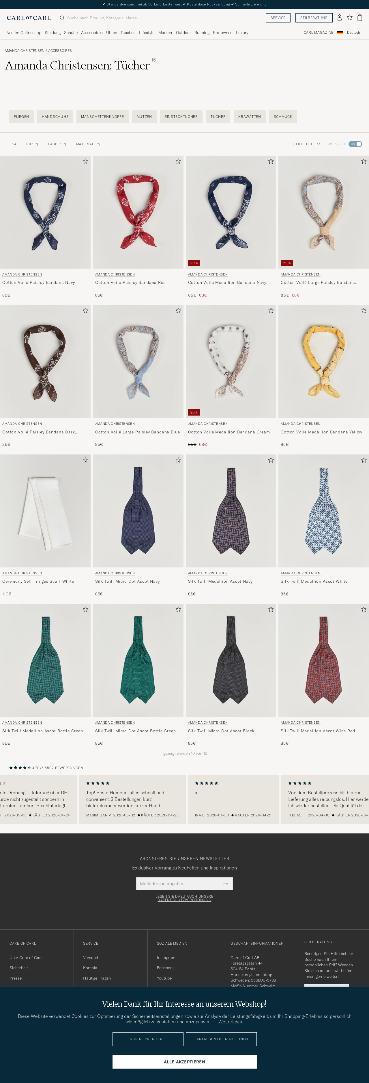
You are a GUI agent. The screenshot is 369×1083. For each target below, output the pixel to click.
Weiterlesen (230, 1021)
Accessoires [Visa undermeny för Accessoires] (92, 32)
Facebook (166, 967)
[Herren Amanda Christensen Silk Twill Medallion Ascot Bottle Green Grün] (45, 660)
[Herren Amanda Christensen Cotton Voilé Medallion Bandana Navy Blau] (231, 212)
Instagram (166, 957)
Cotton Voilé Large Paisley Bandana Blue (137, 432)
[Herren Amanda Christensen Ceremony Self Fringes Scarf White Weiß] (45, 510)
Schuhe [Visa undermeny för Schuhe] (71, 32)
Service (278, 18)
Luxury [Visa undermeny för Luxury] (242, 32)
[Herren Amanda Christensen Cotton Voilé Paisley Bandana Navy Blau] (45, 212)
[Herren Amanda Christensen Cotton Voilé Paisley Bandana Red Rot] (138, 212)
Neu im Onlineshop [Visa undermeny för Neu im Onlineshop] (23, 32)
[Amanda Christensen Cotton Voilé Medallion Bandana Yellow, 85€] (323, 376)
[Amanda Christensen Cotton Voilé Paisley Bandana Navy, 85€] (45, 227)
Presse (16, 978)
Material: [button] (88, 144)
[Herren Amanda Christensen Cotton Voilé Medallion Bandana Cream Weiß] (231, 361)
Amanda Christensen (24, 51)
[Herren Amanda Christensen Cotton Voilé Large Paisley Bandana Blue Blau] (138, 361)
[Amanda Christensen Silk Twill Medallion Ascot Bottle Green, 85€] (45, 675)
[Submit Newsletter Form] (225, 884)
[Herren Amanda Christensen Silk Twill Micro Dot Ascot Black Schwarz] (231, 660)
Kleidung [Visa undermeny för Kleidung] (53, 32)
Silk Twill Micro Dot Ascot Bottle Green (135, 730)
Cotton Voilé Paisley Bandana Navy (38, 282)
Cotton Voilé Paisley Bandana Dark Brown (38, 432)
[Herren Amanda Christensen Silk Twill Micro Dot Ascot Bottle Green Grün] (138, 660)
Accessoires (60, 51)
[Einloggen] (340, 17)
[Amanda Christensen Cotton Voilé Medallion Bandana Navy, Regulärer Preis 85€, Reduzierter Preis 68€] (231, 227)
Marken (165, 32)
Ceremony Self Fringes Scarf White (38, 581)
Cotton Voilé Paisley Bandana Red (130, 282)
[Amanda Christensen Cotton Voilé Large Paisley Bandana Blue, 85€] (138, 376)
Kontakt (90, 967)
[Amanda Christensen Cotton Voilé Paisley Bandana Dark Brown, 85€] (45, 376)
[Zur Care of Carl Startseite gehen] (29, 18)
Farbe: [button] (57, 144)
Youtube (164, 978)
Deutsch (353, 33)
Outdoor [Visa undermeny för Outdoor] (183, 32)
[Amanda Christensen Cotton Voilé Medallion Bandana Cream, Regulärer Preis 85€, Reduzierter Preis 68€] (231, 376)
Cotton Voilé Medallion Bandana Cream (229, 432)
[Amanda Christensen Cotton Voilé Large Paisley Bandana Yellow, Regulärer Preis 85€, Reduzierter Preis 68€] (323, 227)
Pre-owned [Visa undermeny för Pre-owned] (223, 32)
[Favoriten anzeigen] (349, 17)
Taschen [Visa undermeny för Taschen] (128, 32)
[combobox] (353, 32)
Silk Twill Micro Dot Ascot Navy (127, 581)
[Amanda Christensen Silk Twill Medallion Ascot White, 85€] (323, 525)
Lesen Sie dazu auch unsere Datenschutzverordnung (184, 898)
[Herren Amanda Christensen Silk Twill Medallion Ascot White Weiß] (323, 510)
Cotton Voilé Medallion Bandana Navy (227, 282)
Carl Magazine (319, 33)
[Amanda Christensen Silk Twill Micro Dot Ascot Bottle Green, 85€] (138, 675)
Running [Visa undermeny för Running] (201, 32)
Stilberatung (314, 18)
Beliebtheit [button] (305, 144)
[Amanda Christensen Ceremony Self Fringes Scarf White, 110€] (45, 525)
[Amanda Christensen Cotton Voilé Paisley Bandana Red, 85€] (138, 227)
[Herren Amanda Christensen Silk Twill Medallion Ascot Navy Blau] (231, 510)
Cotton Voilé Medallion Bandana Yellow (321, 432)
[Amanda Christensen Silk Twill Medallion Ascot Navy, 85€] (231, 525)
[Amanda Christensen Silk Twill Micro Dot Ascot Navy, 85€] (138, 525)
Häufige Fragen (97, 978)
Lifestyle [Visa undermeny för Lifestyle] (146, 32)
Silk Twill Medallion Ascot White (314, 581)
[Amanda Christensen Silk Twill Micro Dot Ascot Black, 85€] (231, 675)
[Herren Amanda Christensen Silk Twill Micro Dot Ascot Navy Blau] (138, 510)
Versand (90, 957)
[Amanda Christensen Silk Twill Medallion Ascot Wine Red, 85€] (323, 675)
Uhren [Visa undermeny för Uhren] (111, 32)
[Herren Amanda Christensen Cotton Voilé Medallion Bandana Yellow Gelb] (323, 361)
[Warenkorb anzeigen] (359, 17)
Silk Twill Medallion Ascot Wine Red (318, 730)
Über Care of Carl (26, 957)
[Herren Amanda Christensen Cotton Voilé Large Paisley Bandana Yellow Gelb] (323, 212)
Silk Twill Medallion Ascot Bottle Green (42, 730)
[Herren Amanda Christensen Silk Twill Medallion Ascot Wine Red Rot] (323, 660)
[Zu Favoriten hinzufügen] (84, 162)
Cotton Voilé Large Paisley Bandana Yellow (318, 283)
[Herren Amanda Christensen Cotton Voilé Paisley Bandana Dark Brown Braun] (45, 361)
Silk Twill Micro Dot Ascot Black (221, 730)
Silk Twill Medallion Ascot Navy (220, 581)
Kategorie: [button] (25, 144)
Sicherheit (19, 967)
